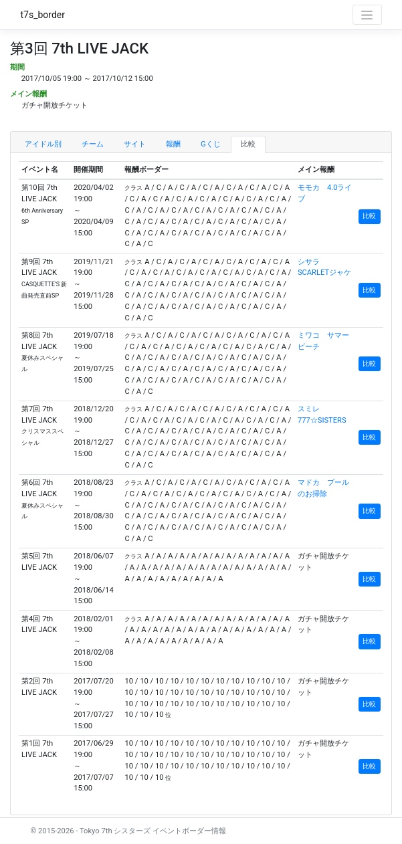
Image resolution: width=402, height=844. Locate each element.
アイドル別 (43, 144)
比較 (248, 144)
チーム (93, 144)
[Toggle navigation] (367, 15)
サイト (135, 144)
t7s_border (43, 14)
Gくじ (211, 144)
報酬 (173, 144)
